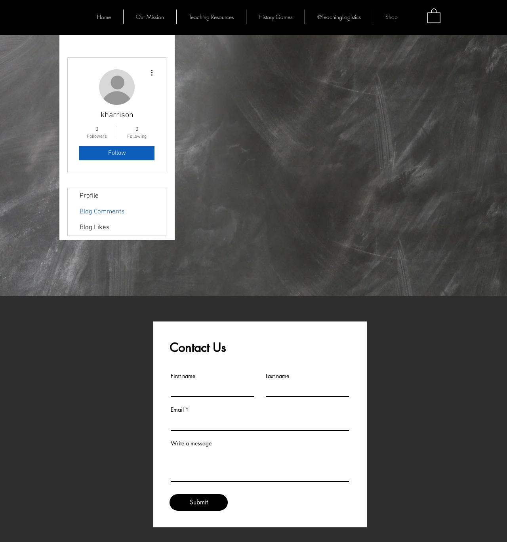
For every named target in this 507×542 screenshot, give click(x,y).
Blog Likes (94, 228)
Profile (89, 196)
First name (183, 376)
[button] (433, 15)
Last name (277, 376)
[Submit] (199, 502)
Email (177, 410)
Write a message (191, 443)
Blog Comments (102, 212)
